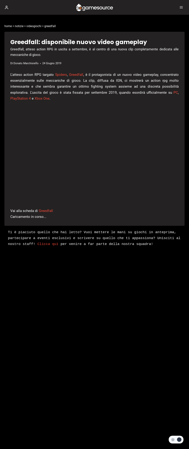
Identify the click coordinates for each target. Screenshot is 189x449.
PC (175, 92)
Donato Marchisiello (26, 63)
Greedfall (76, 74)
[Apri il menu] (181, 7)
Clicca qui (48, 244)
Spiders (61, 74)
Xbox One (42, 98)
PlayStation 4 (20, 98)
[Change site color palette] (176, 439)
